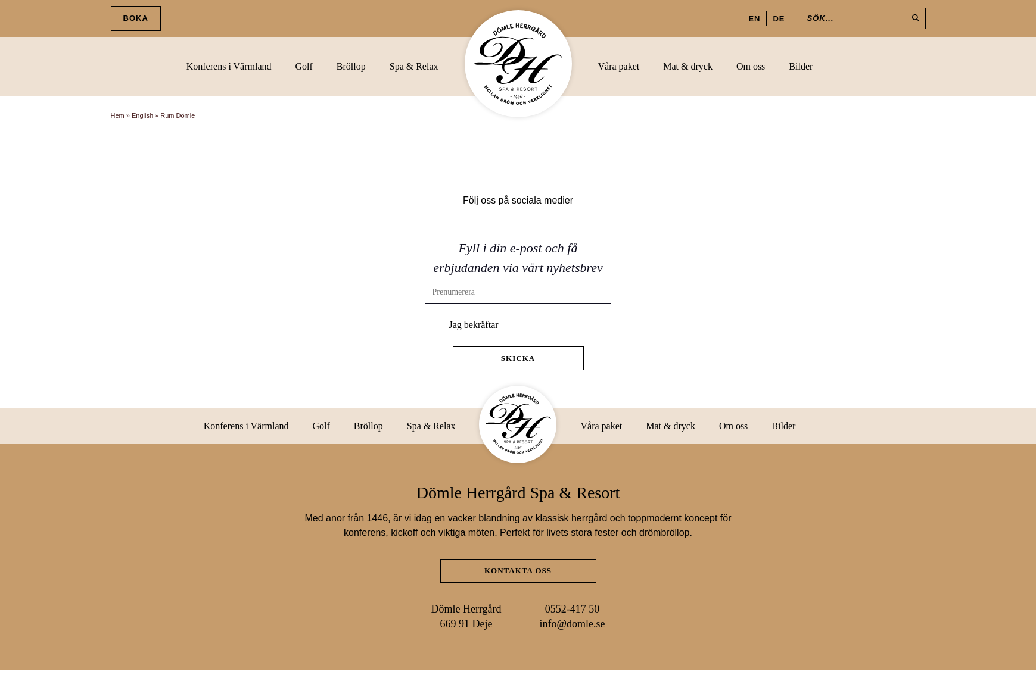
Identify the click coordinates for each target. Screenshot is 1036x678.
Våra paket (619, 66)
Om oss (750, 66)
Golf (304, 66)
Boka (135, 18)
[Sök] (863, 18)
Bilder (801, 66)
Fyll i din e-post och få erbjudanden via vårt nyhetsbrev (518, 257)
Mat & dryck (688, 66)
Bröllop (351, 66)
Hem (118, 115)
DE (779, 18)
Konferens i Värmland (229, 66)
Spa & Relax (414, 66)
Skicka (518, 358)
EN (754, 18)
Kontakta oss (518, 570)
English (142, 115)
